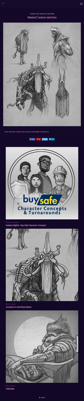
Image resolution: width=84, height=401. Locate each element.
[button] (42, 398)
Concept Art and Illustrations (42, 14)
